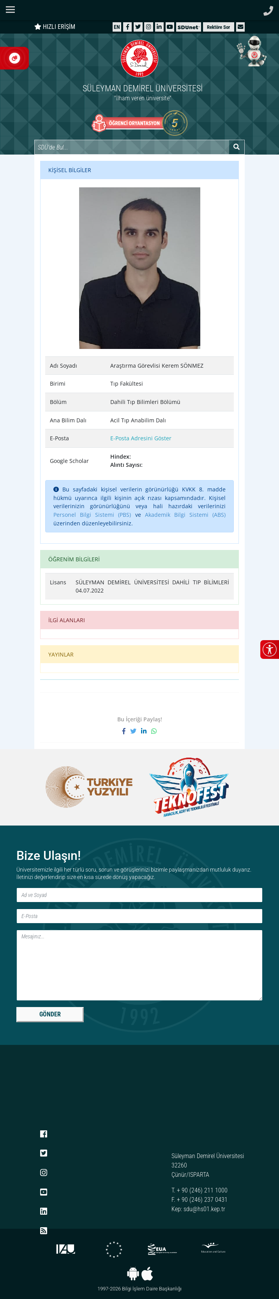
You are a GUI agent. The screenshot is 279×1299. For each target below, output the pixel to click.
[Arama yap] (237, 147)
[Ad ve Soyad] (139, 895)
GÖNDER (50, 1014)
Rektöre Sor (218, 27)
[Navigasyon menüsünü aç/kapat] (12, 9)
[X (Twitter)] (138, 26)
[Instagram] (148, 26)
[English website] (117, 26)
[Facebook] (127, 26)
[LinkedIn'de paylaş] (146, 731)
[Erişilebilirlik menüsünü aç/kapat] (269, 649)
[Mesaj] (139, 965)
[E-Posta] (139, 916)
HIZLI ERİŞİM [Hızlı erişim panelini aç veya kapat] (54, 26)
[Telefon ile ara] (268, 9)
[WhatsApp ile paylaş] (154, 731)
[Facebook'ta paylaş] (126, 731)
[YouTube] (170, 26)
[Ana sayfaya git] (139, 72)
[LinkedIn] (159, 26)
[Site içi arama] (131, 147)
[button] (240, 26)
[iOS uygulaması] (147, 1273)
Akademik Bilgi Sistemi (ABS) (185, 514)
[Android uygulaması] (133, 1273)
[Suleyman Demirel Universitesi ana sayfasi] (139, 10)
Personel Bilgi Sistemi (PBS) (92, 514)
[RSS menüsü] (43, 1231)
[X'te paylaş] (135, 731)
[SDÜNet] (189, 26)
